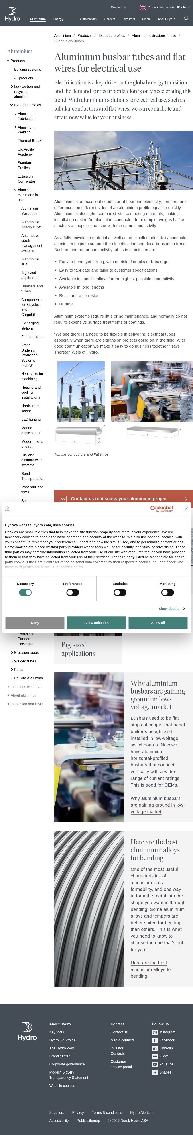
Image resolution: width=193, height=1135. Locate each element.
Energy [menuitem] (58, 19)
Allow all (158, 623)
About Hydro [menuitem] (166, 19)
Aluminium (20, 51)
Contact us (118, 7)
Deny (35, 623)
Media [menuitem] (146, 19)
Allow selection (96, 623)
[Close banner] (186, 508)
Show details (169, 609)
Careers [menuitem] (109, 19)
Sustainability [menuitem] (88, 19)
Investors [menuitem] (128, 19)
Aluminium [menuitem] (38, 19)
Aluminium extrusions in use (154, 35)
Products (84, 35)
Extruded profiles (111, 35)
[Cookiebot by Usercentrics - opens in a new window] (157, 509)
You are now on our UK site (168, 7)
